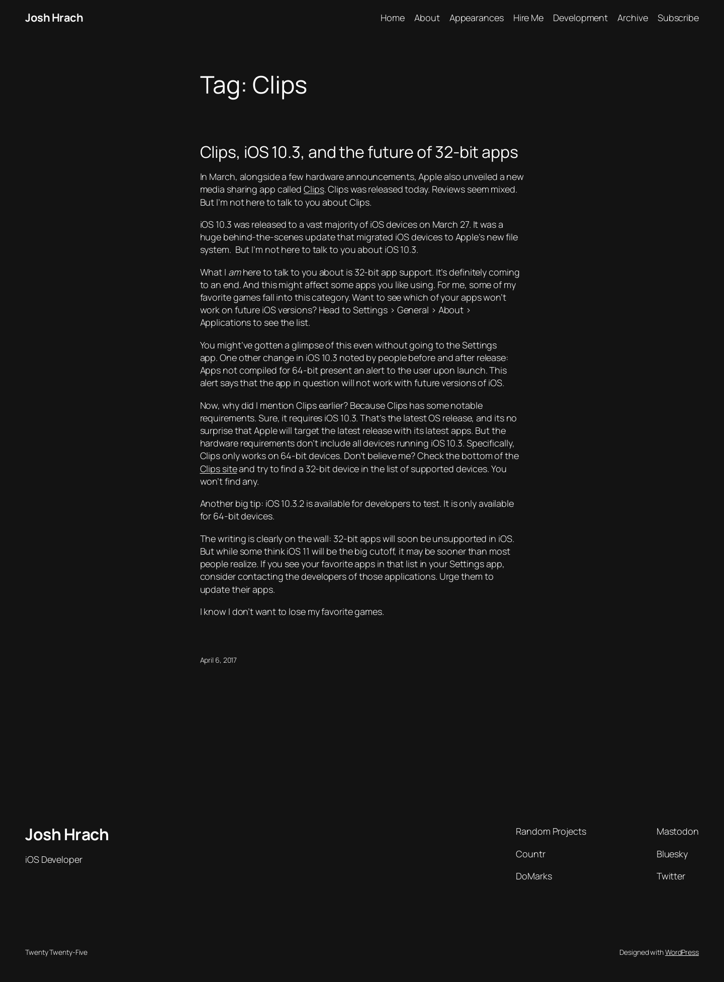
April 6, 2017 (218, 660)
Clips (314, 189)
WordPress (682, 952)
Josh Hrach (54, 17)
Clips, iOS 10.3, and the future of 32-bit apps (359, 152)
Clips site (218, 469)
